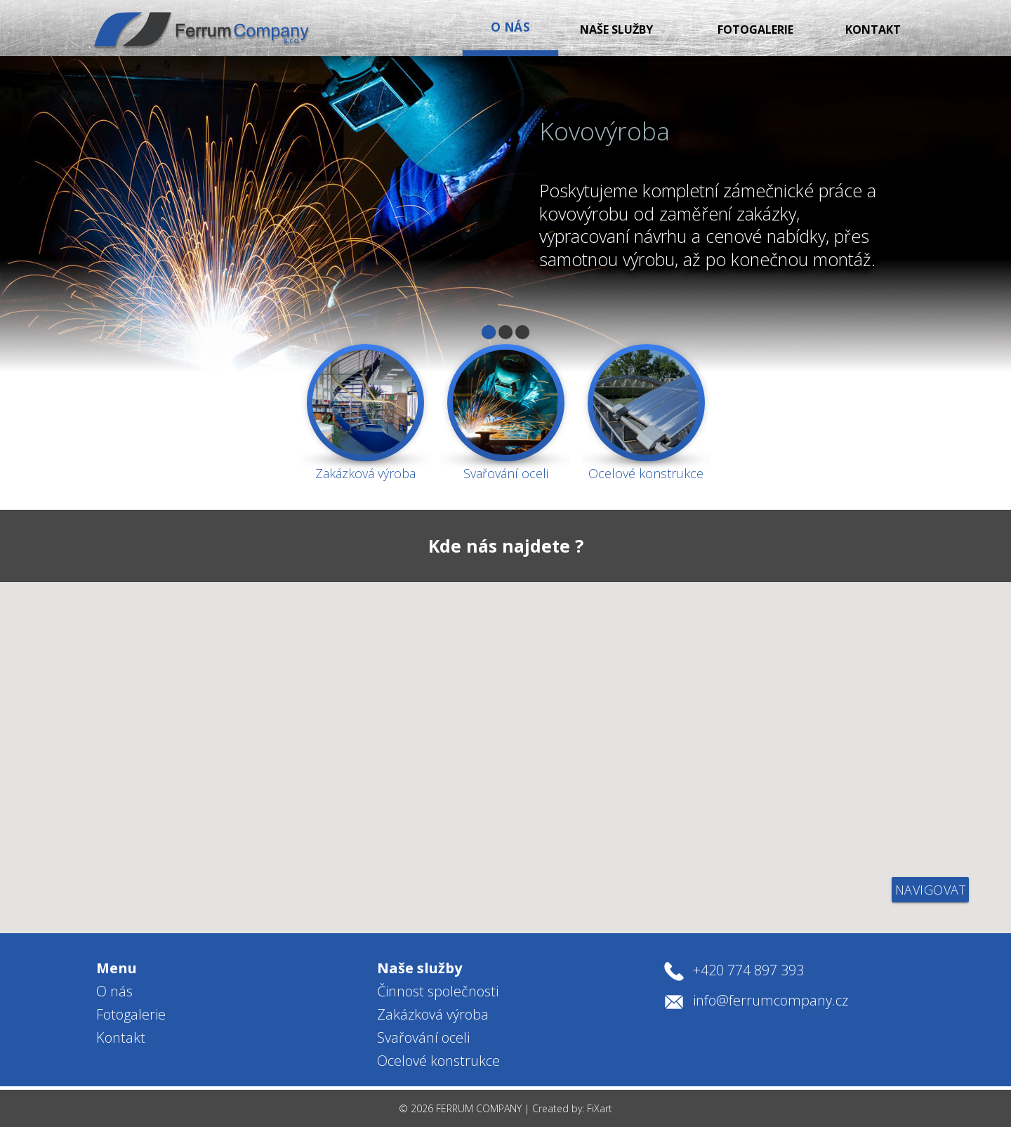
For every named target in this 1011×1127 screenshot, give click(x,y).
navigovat (930, 889)
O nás (114, 991)
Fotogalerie (706, 29)
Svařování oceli (423, 1037)
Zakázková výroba (433, 1014)
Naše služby (541, 29)
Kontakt (857, 29)
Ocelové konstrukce (438, 1060)
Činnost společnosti (437, 991)
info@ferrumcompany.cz (770, 1000)
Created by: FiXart (572, 1108)
